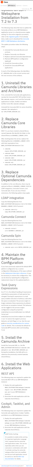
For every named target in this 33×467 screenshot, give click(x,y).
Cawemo (25, 5)
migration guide (14, 37)
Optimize (19, 5)
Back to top (29, 465)
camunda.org (4, 465)
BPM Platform (11, 5)
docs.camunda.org (14, 465)
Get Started (4, 5)
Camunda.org (25, 9)
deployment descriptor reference (15, 273)
